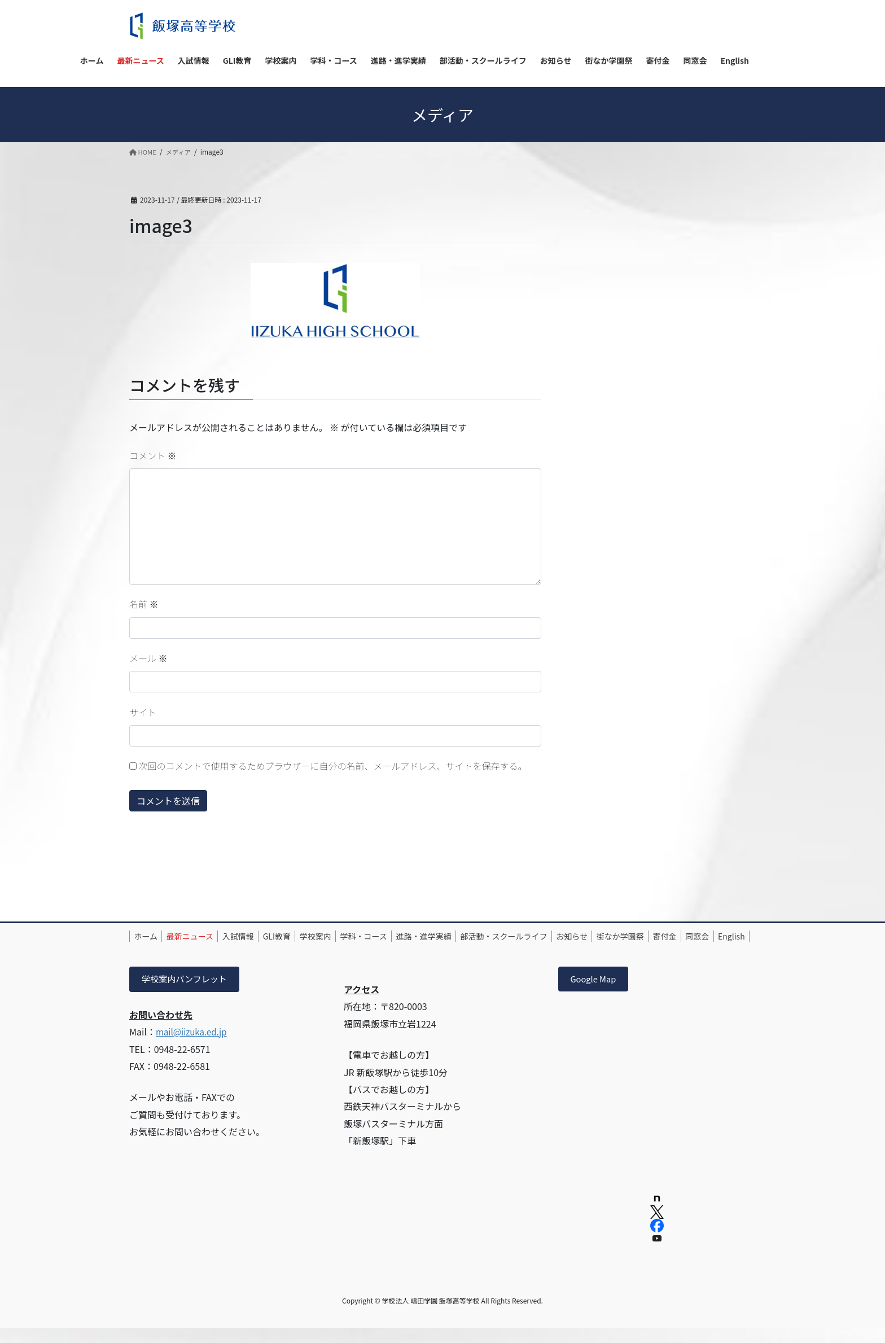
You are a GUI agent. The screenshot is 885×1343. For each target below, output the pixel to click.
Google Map (596, 993)
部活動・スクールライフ (559, 936)
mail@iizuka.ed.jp (193, 1046)
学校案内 (349, 936)
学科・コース (404, 936)
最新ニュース (201, 936)
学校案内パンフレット (187, 993)
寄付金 (149, 949)
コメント (153, 455)
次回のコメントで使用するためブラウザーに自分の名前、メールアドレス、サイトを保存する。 (333, 766)
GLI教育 (303, 936)
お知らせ (635, 936)
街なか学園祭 (691, 936)
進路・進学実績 (472, 936)
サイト (142, 712)
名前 (144, 604)
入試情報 (257, 936)
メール (148, 658)
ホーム (149, 936)
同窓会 (189, 949)
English (231, 949)
